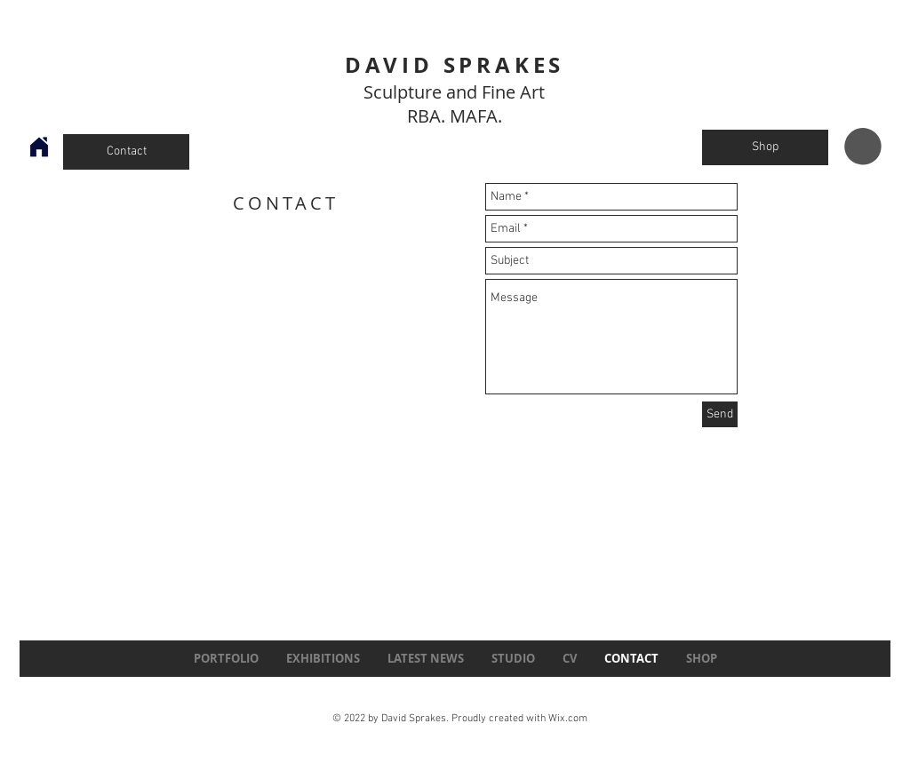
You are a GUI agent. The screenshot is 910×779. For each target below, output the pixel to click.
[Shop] (765, 147)
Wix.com (567, 718)
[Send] (720, 414)
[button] (863, 146)
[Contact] (126, 152)
